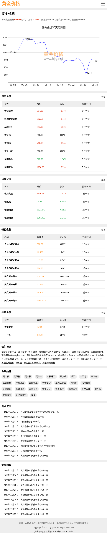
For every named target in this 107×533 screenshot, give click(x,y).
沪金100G (8, 151)
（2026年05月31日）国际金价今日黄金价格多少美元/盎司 (28, 446)
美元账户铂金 (10, 292)
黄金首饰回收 (97, 352)
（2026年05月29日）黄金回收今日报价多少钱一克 (25, 480)
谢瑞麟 (74, 383)
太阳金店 (86, 383)
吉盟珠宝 (33, 383)
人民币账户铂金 (11, 260)
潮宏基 (94, 376)
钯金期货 (8, 218)
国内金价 (6, 96)
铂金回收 (66, 352)
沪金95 (7, 135)
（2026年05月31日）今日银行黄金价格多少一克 (24, 436)
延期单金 (8, 159)
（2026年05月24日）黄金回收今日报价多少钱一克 (25, 504)
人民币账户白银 (11, 252)
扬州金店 (46, 389)
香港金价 (6, 312)
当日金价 (22, 352)
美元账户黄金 (10, 276)
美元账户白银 (10, 284)
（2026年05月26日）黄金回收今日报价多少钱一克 (25, 495)
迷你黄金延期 (10, 119)
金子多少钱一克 (9, 352)
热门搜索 (6, 346)
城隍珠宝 (73, 389)
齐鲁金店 (7, 389)
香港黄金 (8, 327)
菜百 (73, 376)
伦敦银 (7, 202)
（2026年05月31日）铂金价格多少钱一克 (21, 421)
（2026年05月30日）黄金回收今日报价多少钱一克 (25, 475)
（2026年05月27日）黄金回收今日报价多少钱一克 (25, 490)
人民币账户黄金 (11, 244)
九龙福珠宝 (21, 395)
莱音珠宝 (7, 395)
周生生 (39, 376)
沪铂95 (7, 143)
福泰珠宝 (59, 389)
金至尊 (83, 376)
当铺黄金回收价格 (80, 352)
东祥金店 (20, 389)
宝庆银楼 (7, 383)
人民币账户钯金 (11, 268)
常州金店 (33, 389)
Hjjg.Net (52, 527)
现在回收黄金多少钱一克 (13, 355)
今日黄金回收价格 (85, 355)
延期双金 (8, 167)
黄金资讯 (6, 406)
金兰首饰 (86, 389)
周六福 (28, 376)
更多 (103, 97)
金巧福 (98, 389)
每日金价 (32, 352)
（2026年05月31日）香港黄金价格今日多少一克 (24, 441)
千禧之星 (20, 383)
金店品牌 (6, 371)
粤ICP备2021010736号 (62, 531)
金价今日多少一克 (70, 359)
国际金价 (6, 179)
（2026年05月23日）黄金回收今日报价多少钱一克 (25, 509)
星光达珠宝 (60, 383)
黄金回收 (6, 465)
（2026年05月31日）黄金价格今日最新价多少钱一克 (26, 426)
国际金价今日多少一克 (91, 359)
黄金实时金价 (8, 363)
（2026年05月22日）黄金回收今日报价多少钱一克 (25, 514)
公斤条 (7, 335)
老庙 (33, 395)
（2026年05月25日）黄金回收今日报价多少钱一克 (25, 500)
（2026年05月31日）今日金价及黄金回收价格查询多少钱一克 (30, 412)
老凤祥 (17, 376)
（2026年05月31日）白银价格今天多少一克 (22, 451)
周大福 (6, 376)
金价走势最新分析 (33, 359)
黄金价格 (11, 3)
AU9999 (8, 127)
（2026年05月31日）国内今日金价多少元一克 (23, 431)
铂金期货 (8, 210)
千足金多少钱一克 (32, 363)
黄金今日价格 (48, 363)
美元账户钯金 (10, 300)
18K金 (19, 363)
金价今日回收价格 (51, 359)
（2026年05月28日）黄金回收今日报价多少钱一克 (25, 485)
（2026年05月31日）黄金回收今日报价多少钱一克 (25, 455)
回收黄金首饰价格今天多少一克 (41, 355)
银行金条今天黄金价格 (49, 352)
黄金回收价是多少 (66, 355)
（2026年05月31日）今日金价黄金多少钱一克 (23, 417)
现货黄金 (8, 194)
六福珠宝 (51, 376)
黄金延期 (8, 111)
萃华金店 (46, 383)
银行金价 (6, 229)
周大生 (63, 376)
